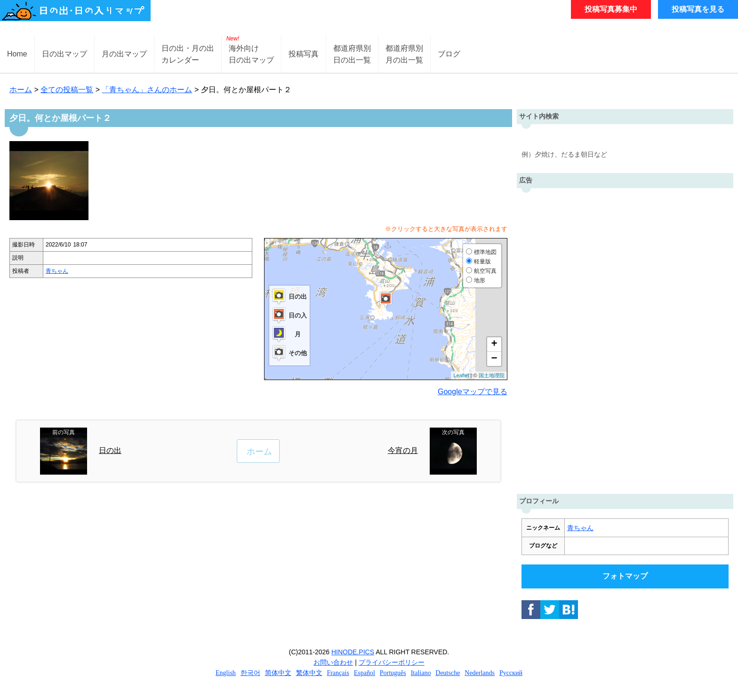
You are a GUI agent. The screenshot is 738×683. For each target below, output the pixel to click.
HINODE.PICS (352, 652)
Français (338, 672)
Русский (510, 672)
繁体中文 (309, 672)
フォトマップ (625, 576)
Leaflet (461, 375)
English (226, 672)
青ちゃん (57, 271)
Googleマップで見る (472, 392)
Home (17, 54)
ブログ (449, 54)
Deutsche (447, 672)
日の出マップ (64, 54)
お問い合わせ (333, 662)
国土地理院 (492, 375)
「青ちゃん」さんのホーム (147, 90)
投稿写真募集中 (611, 9)
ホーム (20, 90)
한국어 (250, 672)
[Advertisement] (625, 339)
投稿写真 (304, 54)
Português (393, 672)
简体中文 (278, 672)
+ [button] (494, 344)
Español (364, 672)
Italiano (421, 672)
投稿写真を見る (698, 9)
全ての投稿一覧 (66, 90)
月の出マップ (124, 54)
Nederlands (480, 672)
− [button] (494, 359)
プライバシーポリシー (392, 662)
